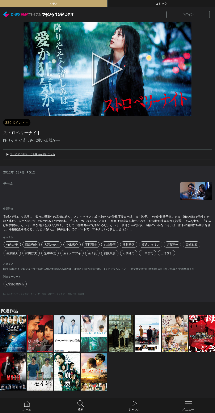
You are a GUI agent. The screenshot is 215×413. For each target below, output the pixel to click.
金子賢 (92, 253)
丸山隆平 (110, 244)
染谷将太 (50, 253)
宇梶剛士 (91, 244)
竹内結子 (12, 244)
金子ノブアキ (72, 253)
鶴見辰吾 (110, 253)
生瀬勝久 (12, 253)
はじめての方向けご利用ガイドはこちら (32, 154)
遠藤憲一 (172, 244)
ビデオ (53, 3)
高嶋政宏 (191, 244)
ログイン (188, 14)
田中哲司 (147, 253)
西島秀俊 (31, 244)
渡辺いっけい (150, 244)
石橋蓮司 (129, 253)
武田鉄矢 (31, 253)
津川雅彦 (129, 244)
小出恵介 (72, 244)
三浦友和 (166, 253)
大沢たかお (51, 244)
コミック (161, 3)
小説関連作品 (15, 284)
